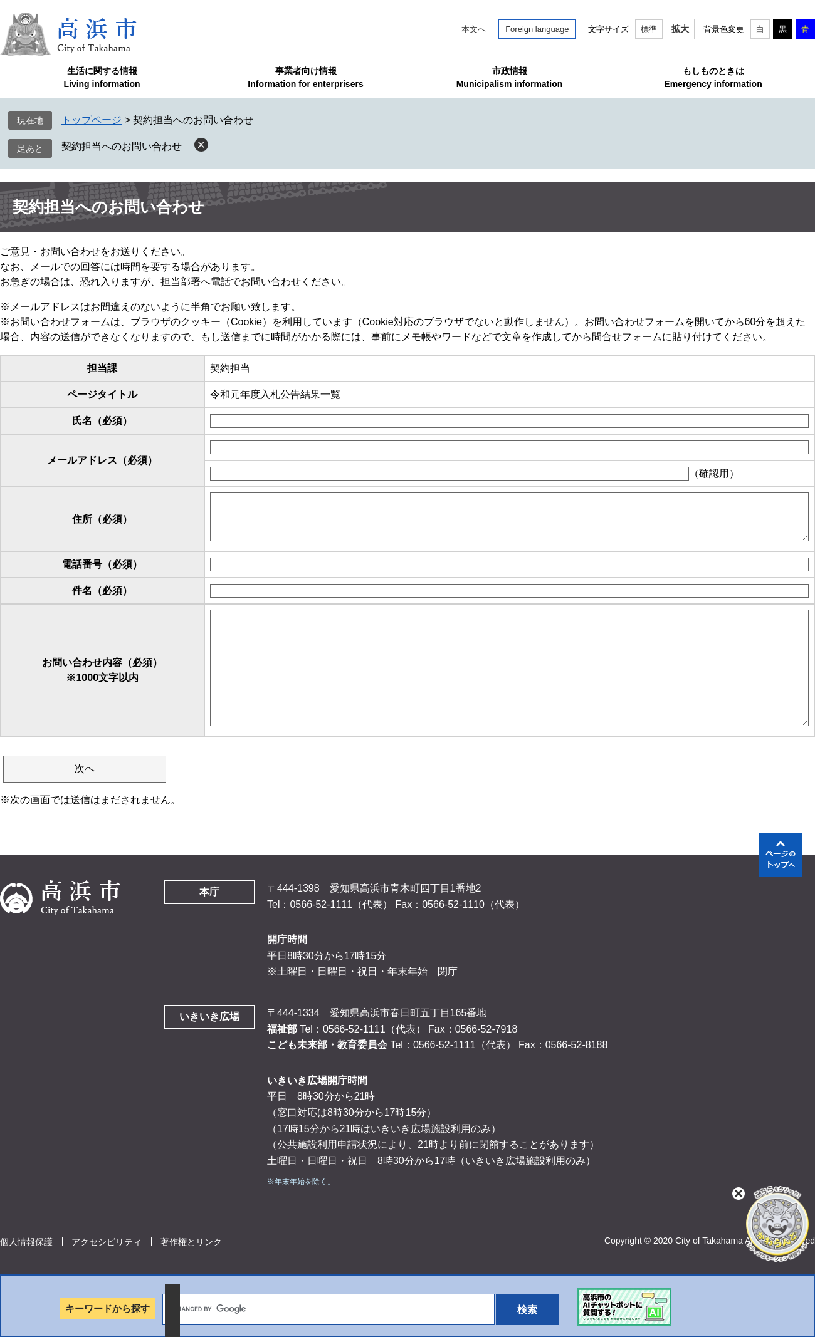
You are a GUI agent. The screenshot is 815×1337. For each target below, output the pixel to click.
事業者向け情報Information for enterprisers (305, 77)
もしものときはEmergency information (713, 77)
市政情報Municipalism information (509, 77)
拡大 (680, 29)
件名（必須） (102, 590)
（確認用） (714, 473)
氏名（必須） (102, 420)
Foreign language (537, 29)
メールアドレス (102, 460)
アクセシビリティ (106, 1242)
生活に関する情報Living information (101, 77)
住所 (102, 519)
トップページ (91, 120)
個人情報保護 (26, 1242)
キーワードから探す (107, 1308)
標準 (649, 29)
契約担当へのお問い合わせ (121, 146)
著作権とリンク (191, 1242)
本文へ (473, 29)
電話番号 (102, 564)
